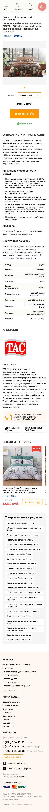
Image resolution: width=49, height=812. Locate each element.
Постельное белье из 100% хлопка (22, 535)
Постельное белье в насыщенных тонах (22, 622)
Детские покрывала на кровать (17, 686)
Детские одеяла (10, 679)
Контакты (7, 712)
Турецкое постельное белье (19, 568)
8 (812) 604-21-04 (14, 746)
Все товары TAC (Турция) (12, 429)
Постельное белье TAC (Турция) (33, 429)
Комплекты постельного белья (20, 523)
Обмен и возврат (10, 705)
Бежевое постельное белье (19, 554)
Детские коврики (10, 675)
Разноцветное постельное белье (21, 564)
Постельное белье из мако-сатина (22, 544)
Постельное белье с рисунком (20, 578)
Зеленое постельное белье (19, 559)
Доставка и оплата (11, 702)
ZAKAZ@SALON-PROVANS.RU (15, 777)
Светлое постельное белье (19, 635)
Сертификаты (9, 716)
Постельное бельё (23, 17)
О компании (8, 709)
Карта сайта (8, 726)
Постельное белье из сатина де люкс (23, 549)
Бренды (6, 723)
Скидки (6, 719)
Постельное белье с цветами (20, 583)
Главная (7, 17)
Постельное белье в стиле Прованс (23, 611)
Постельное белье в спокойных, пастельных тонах (21, 629)
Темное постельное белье (18, 640)
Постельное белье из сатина (20, 540)
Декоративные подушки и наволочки (19, 672)
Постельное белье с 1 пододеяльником (24, 592)
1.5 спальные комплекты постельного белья (24, 529)
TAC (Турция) (9, 20)
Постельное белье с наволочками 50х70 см (22, 598)
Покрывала (8, 668)
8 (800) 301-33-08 (14, 750)
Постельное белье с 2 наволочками (23, 588)
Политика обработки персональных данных (20, 804)
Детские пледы (9, 682)
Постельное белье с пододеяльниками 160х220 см (24, 605)
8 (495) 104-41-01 (14, 742)
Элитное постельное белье (19, 616)
